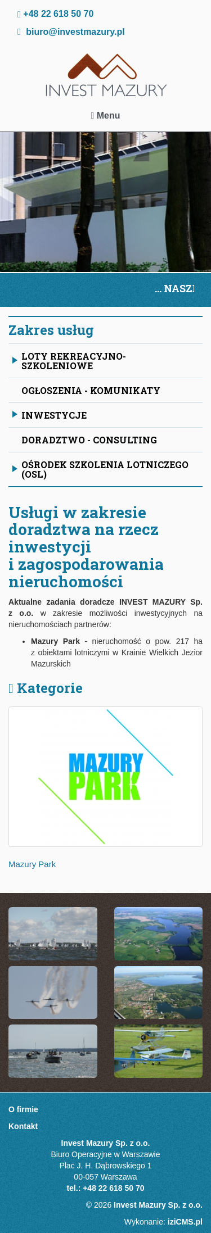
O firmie (23, 1109)
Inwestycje (49, 417)
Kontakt (23, 1126)
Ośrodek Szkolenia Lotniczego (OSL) (100, 469)
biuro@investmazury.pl (75, 32)
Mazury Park (32, 864)
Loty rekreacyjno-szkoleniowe (69, 360)
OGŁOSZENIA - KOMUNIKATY (90, 390)
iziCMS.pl (185, 1221)
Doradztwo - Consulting (89, 440)
